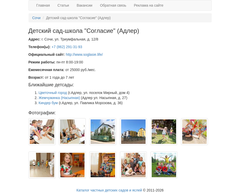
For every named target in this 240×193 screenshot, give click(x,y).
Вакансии (84, 5)
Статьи (63, 5)
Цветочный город (53, 93)
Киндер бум (48, 103)
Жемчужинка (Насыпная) (59, 98)
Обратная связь (113, 5)
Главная (43, 5)
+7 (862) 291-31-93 (67, 47)
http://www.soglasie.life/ (84, 54)
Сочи (36, 18)
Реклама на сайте (148, 5)
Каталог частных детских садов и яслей (109, 190)
